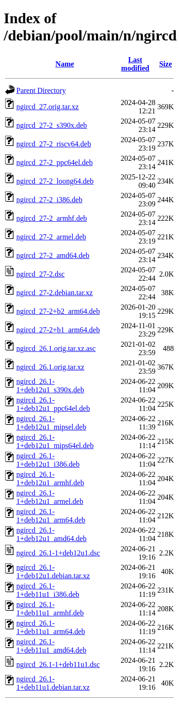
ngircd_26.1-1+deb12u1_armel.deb (49, 497)
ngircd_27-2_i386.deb (49, 200)
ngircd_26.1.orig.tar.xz (50, 367)
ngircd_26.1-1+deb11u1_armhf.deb (50, 609)
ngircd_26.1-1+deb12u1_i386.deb (48, 460)
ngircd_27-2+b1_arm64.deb (58, 330)
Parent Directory (41, 90)
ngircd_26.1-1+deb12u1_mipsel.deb (51, 423)
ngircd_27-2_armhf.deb (51, 218)
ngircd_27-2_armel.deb (51, 237)
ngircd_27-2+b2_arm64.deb (58, 311)
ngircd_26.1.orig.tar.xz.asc (56, 348)
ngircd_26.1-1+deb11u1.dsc (58, 664)
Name (64, 64)
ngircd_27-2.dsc (40, 274)
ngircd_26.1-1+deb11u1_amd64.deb (51, 646)
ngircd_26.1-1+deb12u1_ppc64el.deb (53, 404)
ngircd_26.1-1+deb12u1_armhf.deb (50, 478)
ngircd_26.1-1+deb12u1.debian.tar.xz (53, 571)
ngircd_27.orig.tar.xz (47, 107)
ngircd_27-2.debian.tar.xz (54, 293)
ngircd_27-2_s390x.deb (51, 125)
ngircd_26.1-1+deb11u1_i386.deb (47, 590)
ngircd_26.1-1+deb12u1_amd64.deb (51, 534)
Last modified (135, 64)
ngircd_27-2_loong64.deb (55, 181)
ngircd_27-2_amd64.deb (53, 255)
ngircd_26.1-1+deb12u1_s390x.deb (50, 385)
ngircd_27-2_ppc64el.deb (54, 162)
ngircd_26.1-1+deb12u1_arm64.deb (50, 516)
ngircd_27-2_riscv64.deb (53, 144)
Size (165, 64)
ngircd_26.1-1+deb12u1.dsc (58, 553)
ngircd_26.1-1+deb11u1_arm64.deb (50, 627)
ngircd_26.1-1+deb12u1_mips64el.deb (55, 441)
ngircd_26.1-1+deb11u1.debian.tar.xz (53, 683)
